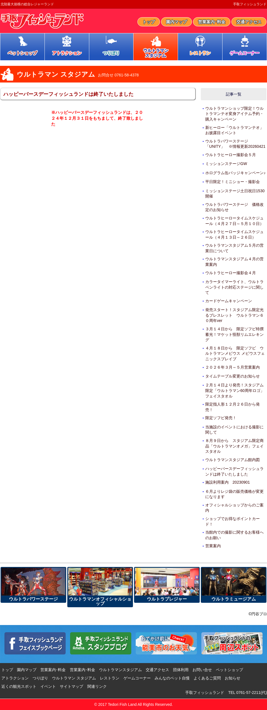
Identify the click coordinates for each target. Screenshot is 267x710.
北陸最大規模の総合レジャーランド (27, 4)
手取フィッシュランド (249, 4)
